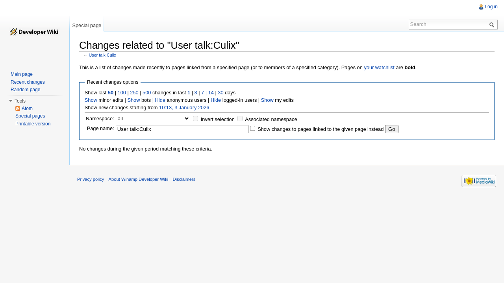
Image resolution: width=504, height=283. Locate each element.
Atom (27, 108)
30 (220, 93)
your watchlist (379, 67)
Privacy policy (90, 179)
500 (147, 93)
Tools (20, 101)
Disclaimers (183, 179)
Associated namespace (271, 119)
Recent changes (28, 82)
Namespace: (100, 118)
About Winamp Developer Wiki (139, 179)
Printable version (32, 124)
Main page (22, 74)
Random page (25, 89)
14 (211, 93)
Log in (491, 6)
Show (91, 100)
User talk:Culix (102, 55)
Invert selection (218, 119)
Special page (86, 25)
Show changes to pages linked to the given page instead (321, 129)
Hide (160, 100)
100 (122, 93)
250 (134, 93)
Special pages (30, 116)
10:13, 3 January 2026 (184, 107)
